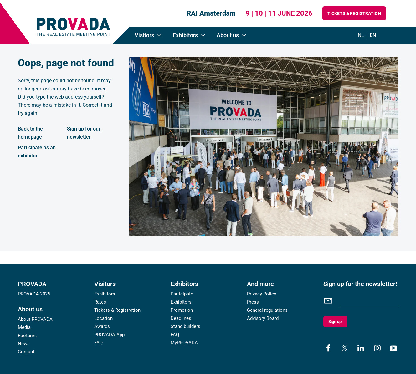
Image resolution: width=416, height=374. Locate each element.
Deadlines (181, 318)
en (373, 35)
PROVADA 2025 (34, 294)
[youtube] (393, 348)
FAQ (98, 343)
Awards (102, 326)
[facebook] (328, 348)
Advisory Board (263, 318)
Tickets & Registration (354, 13)
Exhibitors (104, 294)
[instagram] (377, 348)
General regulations (267, 310)
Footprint (27, 335)
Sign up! (335, 321)
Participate (182, 294)
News (24, 343)
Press (253, 302)
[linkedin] (361, 348)
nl (361, 35)
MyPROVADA (184, 343)
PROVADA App (109, 334)
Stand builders (185, 326)
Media (24, 327)
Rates (100, 302)
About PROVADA (35, 319)
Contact (26, 352)
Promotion (182, 310)
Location (103, 318)
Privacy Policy (261, 294)
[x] (345, 348)
